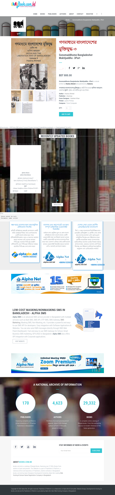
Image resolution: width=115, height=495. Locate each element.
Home (35, 14)
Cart (25, 191)
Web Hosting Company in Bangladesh (65, 491)
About (71, 14)
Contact (80, 14)
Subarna (90, 84)
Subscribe (96, 451)
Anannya (69, 96)
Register (89, 14)
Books (42, 14)
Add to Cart (66, 114)
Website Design (81, 489)
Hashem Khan (75, 98)
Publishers (52, 14)
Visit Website (20, 341)
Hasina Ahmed (70, 84)
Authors (63, 14)
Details (15, 191)
